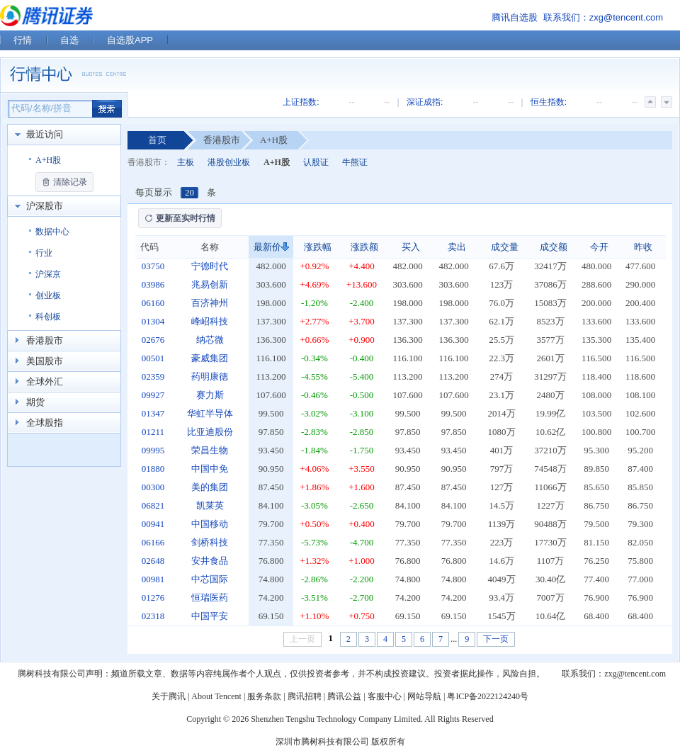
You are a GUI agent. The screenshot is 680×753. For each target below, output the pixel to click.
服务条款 (264, 696)
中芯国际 (209, 579)
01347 (153, 413)
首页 (157, 140)
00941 (153, 524)
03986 (153, 284)
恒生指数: (549, 102)
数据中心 (52, 232)
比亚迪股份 (210, 431)
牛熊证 (355, 162)
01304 (153, 321)
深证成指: (425, 102)
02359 (153, 376)
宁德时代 (209, 266)
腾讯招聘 (305, 696)
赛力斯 (210, 395)
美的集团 (209, 487)
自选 (69, 40)
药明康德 (209, 376)
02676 (153, 339)
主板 (185, 162)
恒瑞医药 (209, 597)
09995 (153, 450)
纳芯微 (210, 339)
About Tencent (216, 696)
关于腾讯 (169, 696)
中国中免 (209, 468)
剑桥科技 (209, 542)
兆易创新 (209, 284)
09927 (153, 395)
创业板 (48, 295)
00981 (153, 579)
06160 (153, 303)
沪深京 (48, 274)
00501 (153, 358)
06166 (153, 542)
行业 (43, 253)
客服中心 (385, 696)
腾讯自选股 (515, 17)
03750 (153, 266)
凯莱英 (210, 505)
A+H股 (48, 160)
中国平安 (209, 616)
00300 (153, 487)
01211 (153, 431)
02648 (153, 560)
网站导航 (424, 696)
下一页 (496, 639)
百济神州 (209, 303)
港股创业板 (229, 162)
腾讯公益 (344, 696)
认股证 (316, 162)
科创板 (48, 317)
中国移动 (209, 524)
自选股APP (130, 40)
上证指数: (301, 102)
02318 (153, 616)
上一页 (302, 639)
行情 (22, 40)
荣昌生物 (209, 450)
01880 (153, 468)
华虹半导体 (210, 413)
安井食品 (209, 560)
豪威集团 (209, 358)
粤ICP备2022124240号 (487, 696)
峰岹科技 (209, 321)
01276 (153, 597)
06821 (153, 505)
